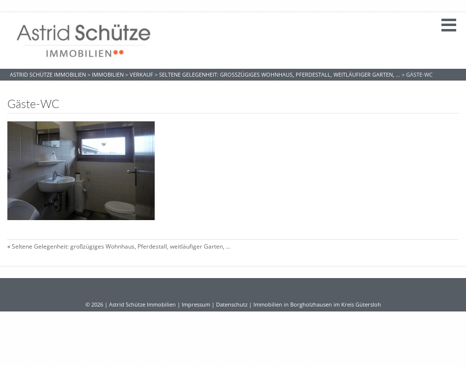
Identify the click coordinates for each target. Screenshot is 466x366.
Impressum (196, 304)
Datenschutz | (234, 304)
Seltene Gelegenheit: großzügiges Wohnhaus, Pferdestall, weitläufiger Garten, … (121, 246)
